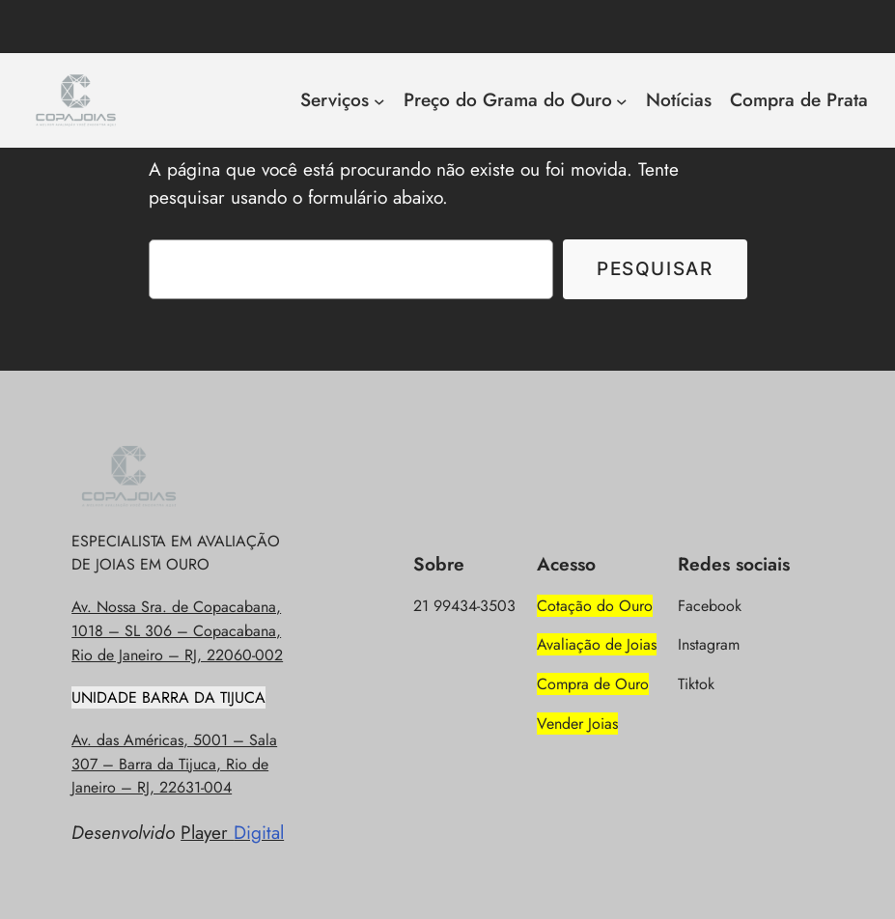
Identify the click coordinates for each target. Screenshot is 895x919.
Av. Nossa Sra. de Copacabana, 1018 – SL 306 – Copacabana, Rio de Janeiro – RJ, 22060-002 (177, 631)
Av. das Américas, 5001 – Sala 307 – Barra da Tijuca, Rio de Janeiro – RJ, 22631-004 (174, 764)
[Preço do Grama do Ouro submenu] (622, 100)
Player (232, 832)
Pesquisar (655, 268)
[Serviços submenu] (379, 100)
